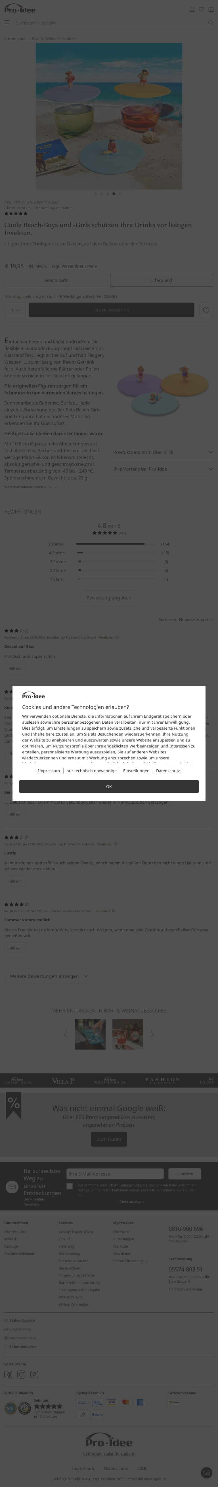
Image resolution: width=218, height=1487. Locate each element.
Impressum (49, 770)
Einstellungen (136, 770)
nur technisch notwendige (91, 770)
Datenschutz (168, 770)
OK (109, 786)
